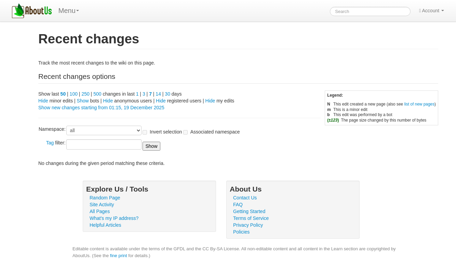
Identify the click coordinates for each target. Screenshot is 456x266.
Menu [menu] (68, 10)
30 (167, 94)
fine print (118, 255)
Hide (43, 100)
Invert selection (166, 132)
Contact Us (245, 197)
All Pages (100, 211)
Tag (50, 142)
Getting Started (249, 211)
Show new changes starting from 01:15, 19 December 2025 (101, 107)
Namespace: (52, 129)
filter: (56, 142)
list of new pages (419, 104)
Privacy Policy (248, 225)
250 (85, 94)
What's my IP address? (114, 218)
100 (74, 94)
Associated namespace (215, 132)
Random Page (105, 197)
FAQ (238, 204)
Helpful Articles (105, 225)
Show (83, 100)
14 (158, 94)
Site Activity (102, 204)
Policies (241, 232)
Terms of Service (251, 218)
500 (97, 94)
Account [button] (431, 10)
